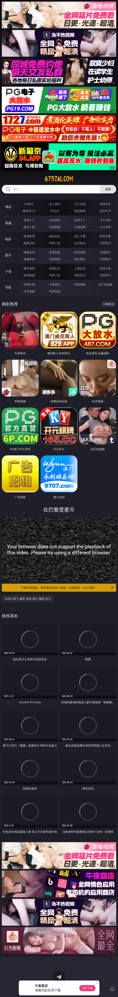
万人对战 (80, 204)
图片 (8, 255)
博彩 (8, 207)
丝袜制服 (54, 227)
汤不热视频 (105, 284)
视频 (8, 223)
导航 (8, 287)
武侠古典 (105, 268)
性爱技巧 (105, 275)
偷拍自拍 (54, 236)
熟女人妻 (29, 227)
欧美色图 (80, 252)
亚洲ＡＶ (29, 220)
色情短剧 (54, 291)
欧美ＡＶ (80, 220)
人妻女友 (80, 268)
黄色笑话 (80, 275)
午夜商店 (54, 284)
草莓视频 (80, 284)
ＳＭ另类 (105, 227)
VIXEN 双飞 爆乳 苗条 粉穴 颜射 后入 (28, 599)
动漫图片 (105, 252)
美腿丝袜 (29, 259)
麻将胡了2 (29, 211)
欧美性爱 (105, 236)
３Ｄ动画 (105, 220)
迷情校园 (29, 275)
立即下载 (87, 988)
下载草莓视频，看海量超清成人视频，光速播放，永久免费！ (67, 587)
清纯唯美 (54, 259)
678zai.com (59, 179)
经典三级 (54, 243)
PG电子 (29, 204)
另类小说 (54, 275)
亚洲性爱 (29, 236)
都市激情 (29, 268)
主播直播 (80, 227)
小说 (8, 271)
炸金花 (54, 211)
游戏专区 (105, 204)
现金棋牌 (80, 211)
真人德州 (54, 204)
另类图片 (105, 259)
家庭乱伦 (54, 268)
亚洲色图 (54, 252)
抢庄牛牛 (105, 211)
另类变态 (105, 243)
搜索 (108, 189)
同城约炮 (29, 284)
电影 (8, 239)
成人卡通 (80, 236)
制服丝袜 (29, 243)
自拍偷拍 (54, 220)
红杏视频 (29, 291)
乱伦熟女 (80, 243)
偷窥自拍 (29, 252)
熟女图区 (80, 259)
